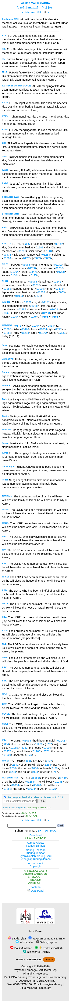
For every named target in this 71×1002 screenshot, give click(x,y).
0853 (38, 258)
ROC (53, 830)
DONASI (49, 959)
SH (39, 830)
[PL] (44, 7)
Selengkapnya (46, 942)
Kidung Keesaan (36, 850)
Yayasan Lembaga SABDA (46, 938)
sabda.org (45, 987)
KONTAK (20, 959)
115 (39, 12)
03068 (27, 243)
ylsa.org (32, 987)
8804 (6, 744)
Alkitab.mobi (35, 863)
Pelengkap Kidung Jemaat (35, 859)
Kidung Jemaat (36, 853)
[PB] (50, 7)
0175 (26, 258)
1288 (48, 764)
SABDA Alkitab (21, 948)
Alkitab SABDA (28, 813)
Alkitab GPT (31, 816)
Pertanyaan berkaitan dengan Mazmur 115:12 (35, 797)
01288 (39, 247)
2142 (49, 761)
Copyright (35, 866)
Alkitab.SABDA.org (35, 870)
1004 (35, 768)
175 (54, 771)
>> (48, 12)
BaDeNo (35, 879)
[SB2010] (32, 7)
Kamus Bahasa (35, 845)
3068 (28, 761)
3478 (54, 768)
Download (36, 835)
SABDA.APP (35, 876)
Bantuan (35, 887)
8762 (49, 744)
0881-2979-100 (22, 984)
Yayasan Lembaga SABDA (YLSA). (35, 969)
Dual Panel (35, 890)
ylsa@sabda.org (52, 984)
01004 (48, 251)
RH (46, 830)
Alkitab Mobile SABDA (35, 3)
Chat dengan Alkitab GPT (39, 807)
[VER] (20, 7)
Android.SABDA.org (35, 873)
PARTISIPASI (34, 959)
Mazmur (30, 12)
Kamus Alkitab (35, 842)
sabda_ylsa (17, 938)
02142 (59, 243)
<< (22, 12)
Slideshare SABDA (36, 951)
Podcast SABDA (49, 948)
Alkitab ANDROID (35, 838)
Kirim (41, 801)
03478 (7, 254)
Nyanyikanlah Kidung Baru (36, 856)
